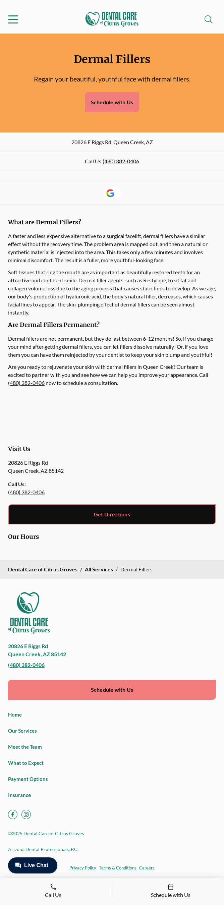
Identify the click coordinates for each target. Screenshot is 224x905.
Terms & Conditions (117, 867)
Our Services (22, 731)
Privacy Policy (82, 867)
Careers (147, 867)
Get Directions (112, 514)
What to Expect (26, 763)
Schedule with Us (112, 102)
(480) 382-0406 (121, 161)
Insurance (19, 795)
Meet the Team (25, 747)
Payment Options (28, 779)
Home (15, 715)
